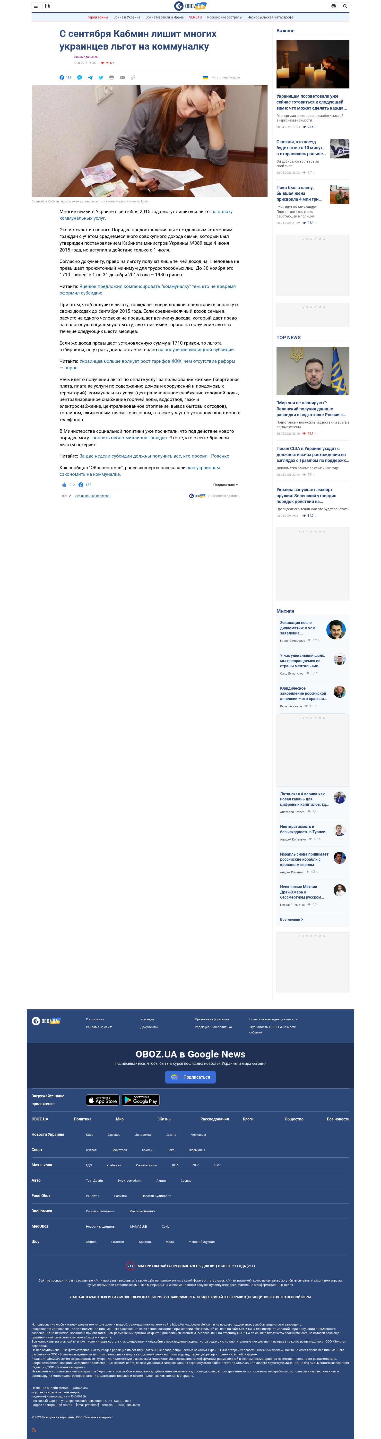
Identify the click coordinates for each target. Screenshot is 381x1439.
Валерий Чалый (291, 706)
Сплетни (117, 1242)
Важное (285, 31)
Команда (147, 1019)
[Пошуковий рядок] (345, 6)
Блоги (248, 1119)
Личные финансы (86, 57)
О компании (95, 1019)
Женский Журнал (202, 1242)
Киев (89, 1134)
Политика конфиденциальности (273, 1019)
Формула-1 (197, 1150)
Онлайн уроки (146, 1165)
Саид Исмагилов (291, 673)
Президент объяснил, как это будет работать (313, 509)
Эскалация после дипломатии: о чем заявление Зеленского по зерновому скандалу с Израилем (300, 628)
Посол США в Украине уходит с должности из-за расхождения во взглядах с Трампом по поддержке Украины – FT (312, 454)
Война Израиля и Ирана (165, 17)
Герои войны (98, 17)
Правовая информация (212, 1019)
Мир (120, 1119)
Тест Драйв (94, 1180)
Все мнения (290, 919)
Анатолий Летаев (292, 812)
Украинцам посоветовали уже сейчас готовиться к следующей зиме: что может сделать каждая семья (311, 102)
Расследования (214, 1119)
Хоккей (147, 1150)
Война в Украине (126, 17)
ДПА (175, 1165)
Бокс (170, 1150)
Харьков (114, 1134)
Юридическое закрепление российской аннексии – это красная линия (303, 694)
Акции (161, 1180)
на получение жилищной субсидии (196, 349)
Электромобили (130, 1180)
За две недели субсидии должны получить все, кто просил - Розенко (154, 456)
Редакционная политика (92, 496)
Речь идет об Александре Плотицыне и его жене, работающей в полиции (297, 211)
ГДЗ (89, 1165)
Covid (165, 1226)
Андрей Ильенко (291, 872)
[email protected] (87, 1405)
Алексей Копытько (293, 839)
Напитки (120, 1196)
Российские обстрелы (224, 17)
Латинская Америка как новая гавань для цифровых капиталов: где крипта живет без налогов (304, 799)
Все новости (338, 1119)
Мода (170, 1242)
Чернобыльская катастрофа (271, 17)
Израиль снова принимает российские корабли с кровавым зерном (304, 859)
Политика (83, 1119)
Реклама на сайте (99, 1027)
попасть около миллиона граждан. (130, 438)
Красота (145, 1242)
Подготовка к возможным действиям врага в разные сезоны (313, 424)
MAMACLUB (138, 1226)
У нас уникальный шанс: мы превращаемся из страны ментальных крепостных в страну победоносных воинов (302, 661)
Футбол (91, 1150)
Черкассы (198, 1134)
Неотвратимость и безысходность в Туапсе (302, 829)
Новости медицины (100, 1226)
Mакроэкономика (143, 1211)
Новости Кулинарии (156, 1196)
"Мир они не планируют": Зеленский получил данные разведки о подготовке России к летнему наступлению (310, 409)
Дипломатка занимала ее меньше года (308, 468)
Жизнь (164, 1119)
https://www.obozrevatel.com (192, 1324)
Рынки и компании (100, 1211)
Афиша (91, 1242)
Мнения (285, 611)
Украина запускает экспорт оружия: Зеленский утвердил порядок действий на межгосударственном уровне (307, 495)
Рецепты (92, 1196)
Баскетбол (119, 1150)
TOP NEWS (289, 337)
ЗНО (196, 1165)
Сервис (186, 1180)
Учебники (114, 1165)
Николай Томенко (292, 905)
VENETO (195, 17)
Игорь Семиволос (292, 640)
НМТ (217, 1165)
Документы (149, 1027)
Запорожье (143, 1134)
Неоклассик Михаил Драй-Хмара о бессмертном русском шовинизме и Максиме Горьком (301, 892)
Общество (294, 1119)
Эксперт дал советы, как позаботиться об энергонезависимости (310, 118)
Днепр (171, 1134)
